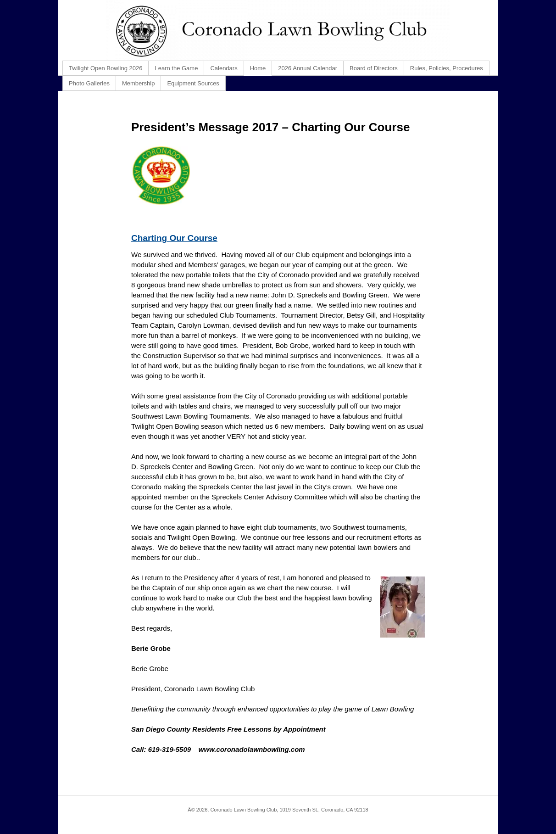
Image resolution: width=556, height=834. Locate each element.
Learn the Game (176, 68)
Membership (138, 83)
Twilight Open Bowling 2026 (105, 68)
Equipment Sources (193, 83)
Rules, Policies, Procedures (446, 68)
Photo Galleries (89, 83)
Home (258, 68)
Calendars (223, 68)
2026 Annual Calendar (307, 68)
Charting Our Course (174, 238)
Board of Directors (374, 68)
